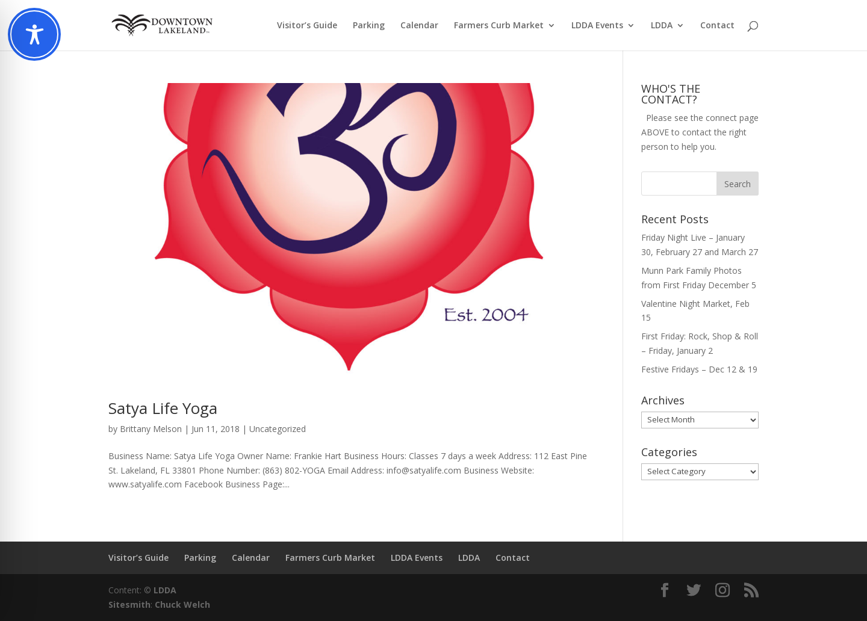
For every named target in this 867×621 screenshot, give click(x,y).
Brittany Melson (151, 428)
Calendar (419, 26)
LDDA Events (597, 26)
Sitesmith (129, 604)
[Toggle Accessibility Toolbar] (34, 34)
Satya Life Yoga (162, 408)
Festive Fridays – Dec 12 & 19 (699, 369)
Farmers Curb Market (499, 26)
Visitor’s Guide (307, 26)
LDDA (662, 26)
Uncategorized (277, 428)
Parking (369, 26)
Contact (717, 26)
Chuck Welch (182, 604)
